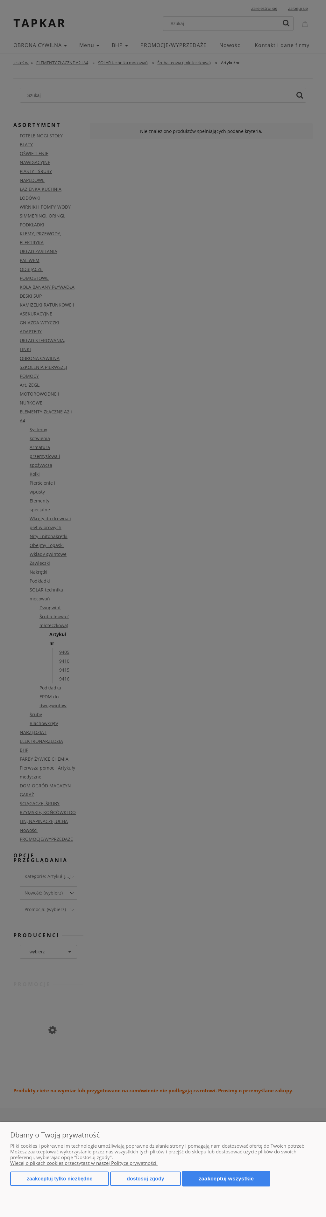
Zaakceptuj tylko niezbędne (59, 1178)
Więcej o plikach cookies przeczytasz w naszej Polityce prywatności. (84, 1163)
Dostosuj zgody (145, 1178)
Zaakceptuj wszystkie (226, 1178)
